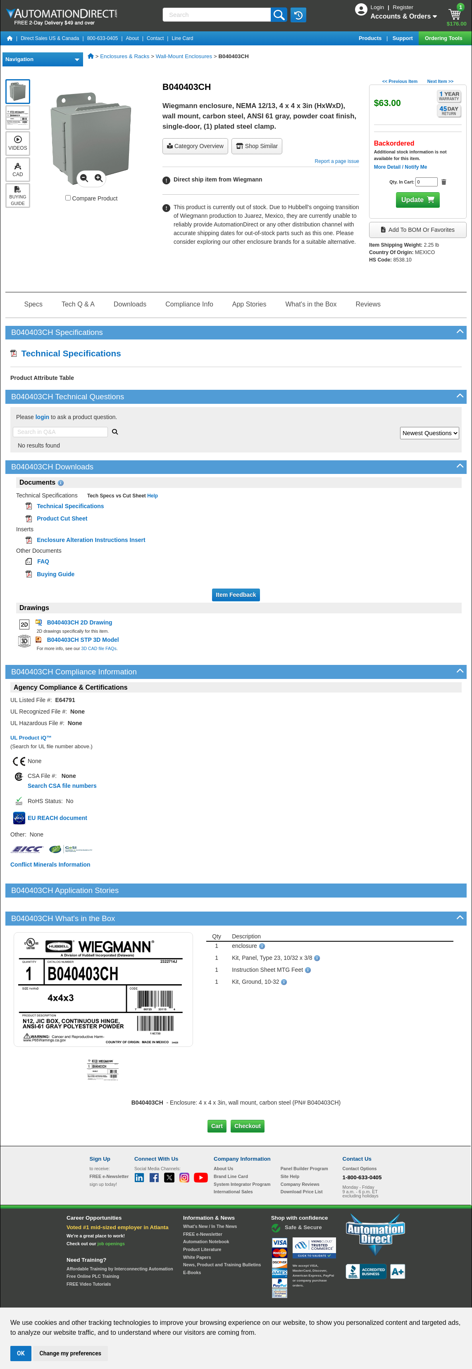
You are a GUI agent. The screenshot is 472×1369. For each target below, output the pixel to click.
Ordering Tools (444, 38)
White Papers (197, 1228)
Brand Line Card (231, 1148)
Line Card (182, 38)
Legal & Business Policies (283, 1300)
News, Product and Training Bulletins (222, 1236)
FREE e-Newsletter (202, 1205)
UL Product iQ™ (31, 738)
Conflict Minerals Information (50, 864)
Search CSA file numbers (62, 785)
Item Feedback (236, 594)
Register (403, 7)
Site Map (107, 1300)
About (132, 38)
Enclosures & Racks (124, 56)
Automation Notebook (206, 1213)
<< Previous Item (399, 81)
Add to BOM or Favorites (418, 229)
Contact (155, 38)
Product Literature (202, 1221)
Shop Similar (257, 146)
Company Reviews (300, 1156)
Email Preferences (230, 1300)
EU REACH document (57, 818)
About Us (223, 1140)
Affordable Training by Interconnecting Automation (120, 1240)
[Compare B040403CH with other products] (68, 197)
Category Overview (195, 146)
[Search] (217, 14)
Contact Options (360, 1140)
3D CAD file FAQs (98, 648)
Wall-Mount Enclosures (184, 56)
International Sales (233, 1163)
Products (371, 38)
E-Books (192, 1244)
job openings (111, 1215)
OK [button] (21, 1353)
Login (378, 7)
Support (404, 38)
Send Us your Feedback (147, 1300)
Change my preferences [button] (70, 1353)
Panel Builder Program (304, 1140)
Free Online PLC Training (93, 1248)
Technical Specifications (65, 353)
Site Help (290, 1148)
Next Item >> (440, 81)
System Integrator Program (242, 1156)
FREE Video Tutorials (89, 1256)
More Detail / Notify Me (400, 167)
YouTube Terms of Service (342, 1300)
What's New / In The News (210, 1198)
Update (412, 199)
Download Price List (302, 1163)
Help (152, 496)
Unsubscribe (192, 1300)
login (42, 417)
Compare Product (91, 198)
